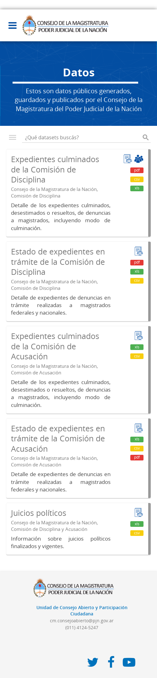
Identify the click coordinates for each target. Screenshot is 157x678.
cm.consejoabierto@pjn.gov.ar (82, 621)
